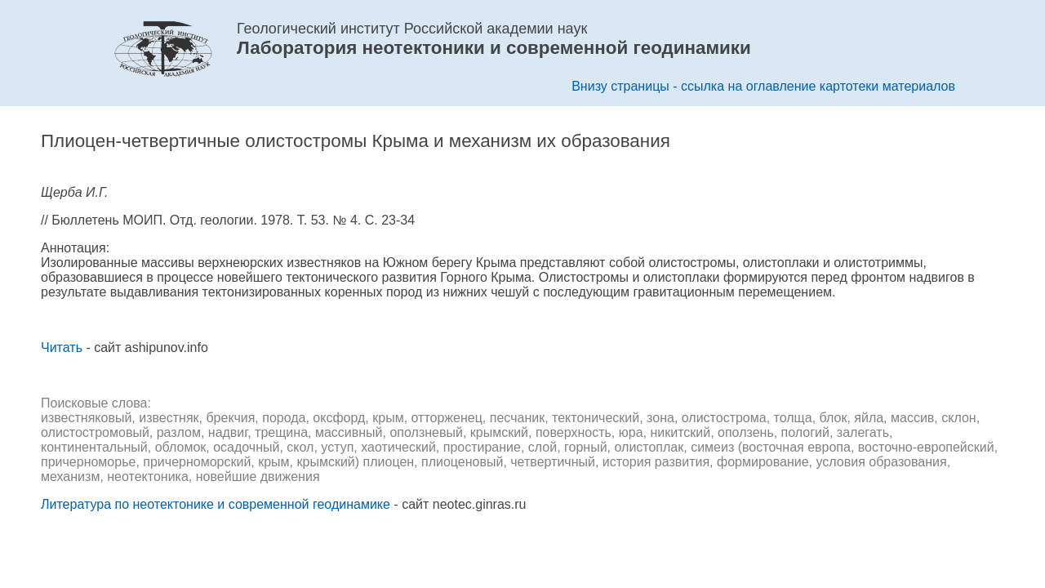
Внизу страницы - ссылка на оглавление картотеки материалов (763, 86)
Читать (61, 347)
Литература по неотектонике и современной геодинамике (215, 504)
